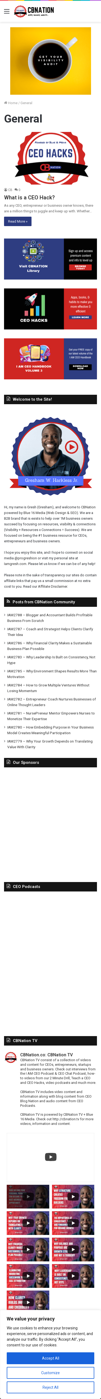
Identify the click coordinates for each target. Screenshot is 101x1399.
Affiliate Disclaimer (52, 586)
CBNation (88, 507)
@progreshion (26, 558)
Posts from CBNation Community (44, 602)
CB (10, 190)
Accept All (50, 1358)
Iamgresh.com (15, 564)
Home (11, 103)
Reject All (50, 1387)
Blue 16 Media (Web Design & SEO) (50, 513)
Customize (50, 1373)
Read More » (17, 221)
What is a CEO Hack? (29, 197)
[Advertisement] (50, 823)
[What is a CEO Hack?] (50, 158)
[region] (50, 1354)
